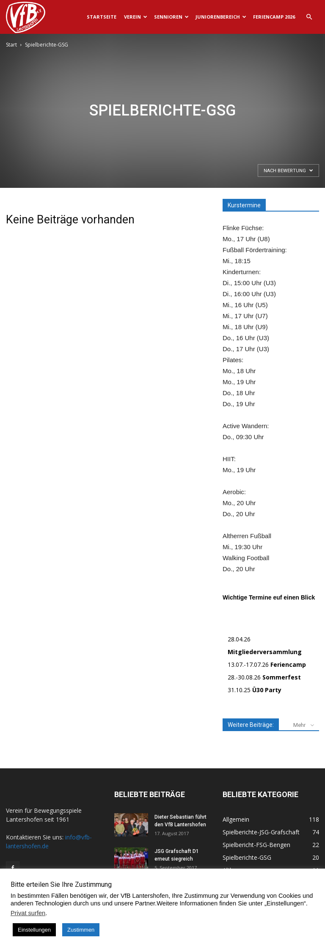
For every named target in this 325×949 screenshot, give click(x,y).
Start (11, 44)
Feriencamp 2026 (274, 17)
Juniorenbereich (221, 17)
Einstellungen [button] (34, 930)
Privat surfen (28, 913)
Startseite (101, 17)
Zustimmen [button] (80, 930)
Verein (135, 17)
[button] (309, 17)
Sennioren (171, 17)
